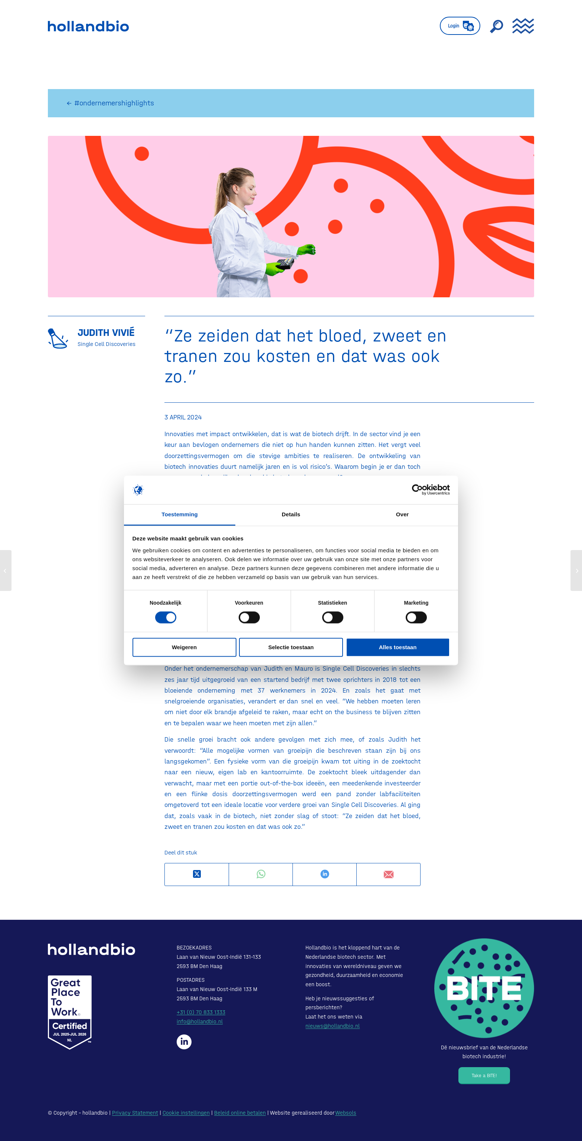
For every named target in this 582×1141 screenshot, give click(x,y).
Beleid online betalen (240, 1112)
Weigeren (184, 647)
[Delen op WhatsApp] (260, 874)
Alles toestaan (398, 647)
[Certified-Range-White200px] (70, 1012)
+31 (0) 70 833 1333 (201, 1012)
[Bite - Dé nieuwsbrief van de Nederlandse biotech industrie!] (484, 988)
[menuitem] (460, 26)
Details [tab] (291, 514)
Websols (345, 1112)
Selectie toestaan (291, 647)
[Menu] (520, 26)
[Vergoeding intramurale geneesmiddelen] (6, 570)
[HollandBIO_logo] (88, 26)
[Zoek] (496, 26)
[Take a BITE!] (484, 1075)
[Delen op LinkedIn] (324, 874)
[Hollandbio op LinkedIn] (184, 1041)
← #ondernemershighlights (110, 103)
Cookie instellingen (186, 1112)
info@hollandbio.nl (200, 1021)
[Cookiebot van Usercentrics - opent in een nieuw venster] (417, 490)
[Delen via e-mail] (388, 874)
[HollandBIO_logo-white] (91, 949)
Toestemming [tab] (179, 514)
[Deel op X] (197, 874)
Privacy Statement (135, 1112)
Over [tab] (402, 514)
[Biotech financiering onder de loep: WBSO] (576, 570)
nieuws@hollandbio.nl (332, 1026)
